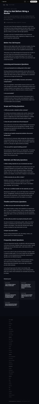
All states (10, 352)
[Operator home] (4, 1)
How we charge (11, 360)
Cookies (10, 393)
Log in (28, 1)
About (10, 378)
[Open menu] (25, 1)
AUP (9, 389)
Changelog (11, 373)
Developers (11, 370)
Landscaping (11, 331)
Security (10, 385)
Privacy (10, 383)
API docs (10, 362)
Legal (10, 327)
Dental (10, 325)
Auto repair (11, 329)
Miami (10, 348)
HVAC (10, 321)
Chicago (10, 342)
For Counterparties (12, 356)
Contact (10, 396)
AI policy (10, 391)
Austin (10, 346)
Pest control (11, 334)
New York (10, 339)
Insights (10, 368)
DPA (9, 387)
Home (4, 4)
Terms (10, 381)
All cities (10, 350)
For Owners (11, 358)
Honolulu (10, 344)
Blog (7, 4)
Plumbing (10, 323)
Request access (33, 1)
